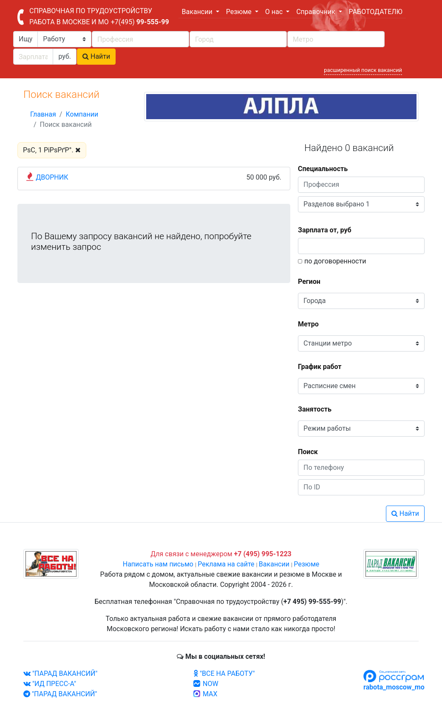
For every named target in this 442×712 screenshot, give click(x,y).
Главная (43, 114)
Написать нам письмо (158, 564)
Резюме (306, 564)
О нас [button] (274, 12)
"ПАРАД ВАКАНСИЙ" (60, 673)
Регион (309, 281)
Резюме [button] (239, 12)
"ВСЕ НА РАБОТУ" (224, 673)
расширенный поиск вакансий (363, 70)
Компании (81, 114)
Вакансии (274, 564)
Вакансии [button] (198, 12)
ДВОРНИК (52, 177)
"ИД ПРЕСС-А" (49, 684)
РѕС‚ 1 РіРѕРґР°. (52, 150)
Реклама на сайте (226, 564)
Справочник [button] (316, 12)
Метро (308, 324)
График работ (319, 367)
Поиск (308, 452)
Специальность (323, 169)
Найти (96, 56)
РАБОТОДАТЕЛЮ (375, 12)
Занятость (315, 409)
